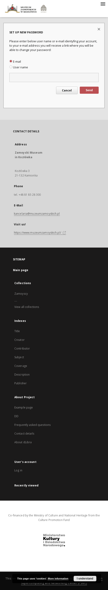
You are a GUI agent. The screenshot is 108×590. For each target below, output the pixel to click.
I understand (85, 578)
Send (89, 90)
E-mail (15, 62)
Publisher (20, 383)
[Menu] (103, 3)
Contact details (24, 433)
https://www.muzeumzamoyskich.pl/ (40, 233)
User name (18, 67)
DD (16, 416)
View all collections (26, 307)
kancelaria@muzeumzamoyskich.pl (37, 214)
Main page (20, 270)
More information (58, 578)
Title (17, 331)
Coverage (20, 366)
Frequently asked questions (32, 425)
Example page (23, 407)
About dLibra (23, 442)
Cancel (67, 90)
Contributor (22, 348)
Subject (19, 357)
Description (22, 374)
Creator (19, 340)
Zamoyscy (21, 294)
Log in (18, 470)
